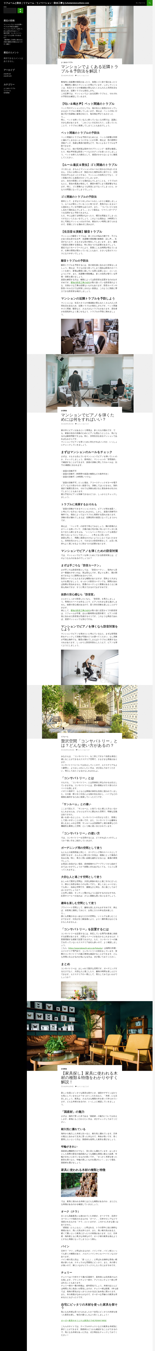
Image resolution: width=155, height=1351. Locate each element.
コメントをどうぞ (83, 75)
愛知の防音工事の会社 (80, 282)
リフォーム (64, 737)
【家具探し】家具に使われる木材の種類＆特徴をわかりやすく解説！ (89, 1077)
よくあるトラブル (67, 62)
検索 (5, 7)
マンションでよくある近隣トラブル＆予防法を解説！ (89, 68)
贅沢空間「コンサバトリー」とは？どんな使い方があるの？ (89, 743)
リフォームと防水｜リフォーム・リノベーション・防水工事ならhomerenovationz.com (46, 3)
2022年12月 (8, 76)
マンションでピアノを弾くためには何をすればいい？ (87, 417)
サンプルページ (140, 3)
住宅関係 (64, 411)
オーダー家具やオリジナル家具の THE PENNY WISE (83, 1320)
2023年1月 (7, 74)
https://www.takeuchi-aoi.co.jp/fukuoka (85, 948)
